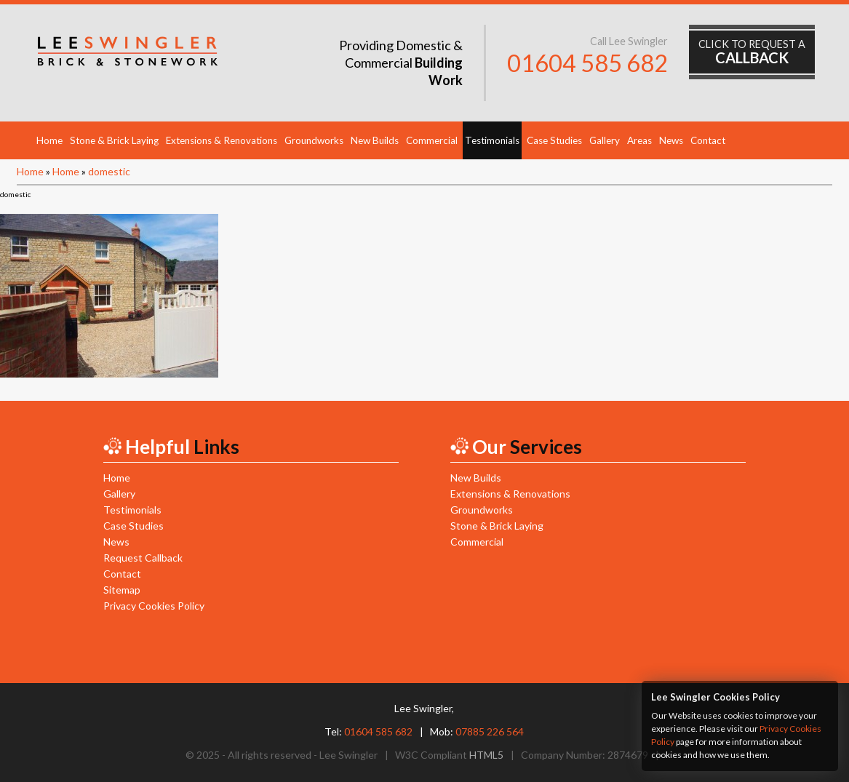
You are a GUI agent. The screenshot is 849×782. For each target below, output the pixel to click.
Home (49, 140)
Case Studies (554, 140)
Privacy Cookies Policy (153, 605)
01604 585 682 (587, 62)
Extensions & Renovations (221, 140)
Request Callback (143, 557)
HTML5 (486, 755)
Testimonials (492, 140)
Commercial (432, 140)
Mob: (477, 731)
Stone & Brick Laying (114, 140)
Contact (707, 140)
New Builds (375, 140)
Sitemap (121, 589)
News (671, 140)
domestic (109, 171)
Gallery (604, 140)
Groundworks (313, 140)
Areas (639, 140)
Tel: (368, 731)
